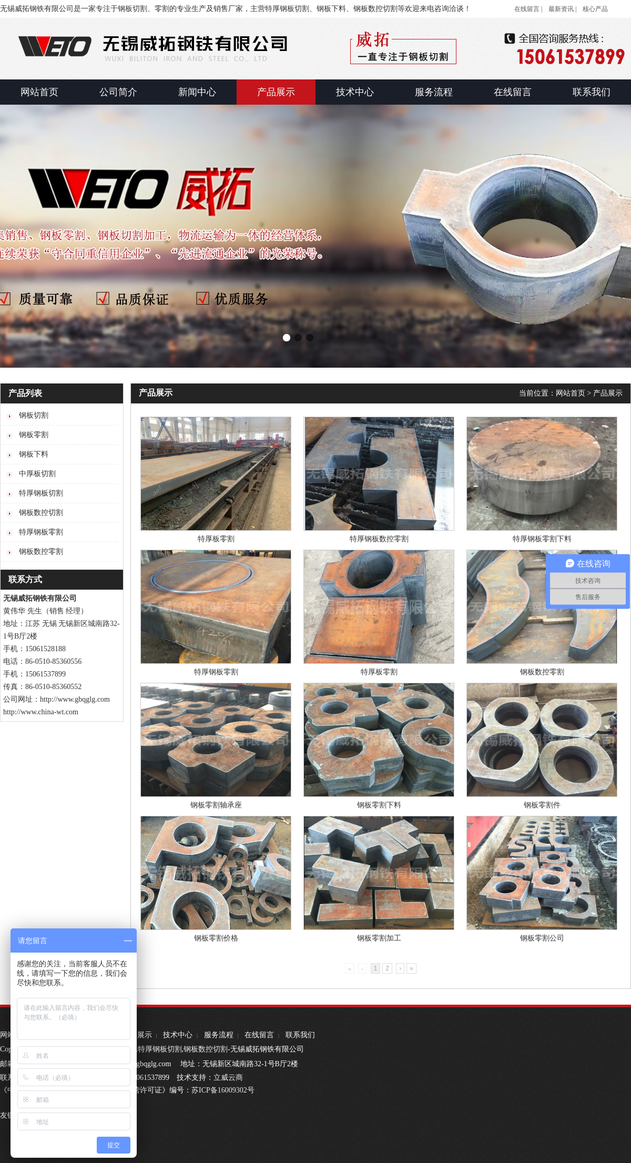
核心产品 (595, 9)
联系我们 (300, 1035)
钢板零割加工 (379, 938)
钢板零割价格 (216, 938)
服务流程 (218, 1035)
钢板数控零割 (542, 672)
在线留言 (259, 1035)
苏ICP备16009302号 (223, 1090)
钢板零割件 (542, 805)
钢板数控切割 (206, 1049)
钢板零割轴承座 (216, 805)
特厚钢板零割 (216, 672)
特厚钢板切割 (160, 1049)
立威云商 (228, 1077)
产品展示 (608, 393)
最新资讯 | (562, 9)
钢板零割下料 (379, 805)
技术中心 (177, 1035)
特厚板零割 (216, 539)
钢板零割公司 (542, 938)
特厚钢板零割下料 (542, 539)
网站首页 (570, 393)
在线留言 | (528, 9)
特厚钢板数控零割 (379, 539)
